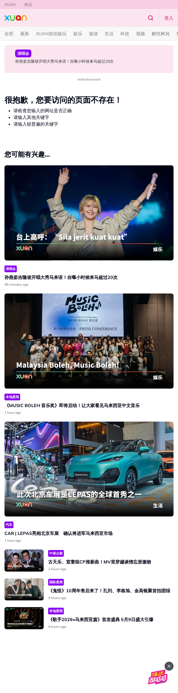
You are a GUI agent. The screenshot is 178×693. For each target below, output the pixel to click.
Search (151, 18)
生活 (109, 33)
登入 (168, 18)
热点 (28, 4)
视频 (140, 33)
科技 (124, 33)
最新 (24, 33)
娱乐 (77, 33)
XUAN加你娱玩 (51, 33)
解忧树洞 (161, 33)
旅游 (93, 33)
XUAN (9, 4)
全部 (8, 33)
